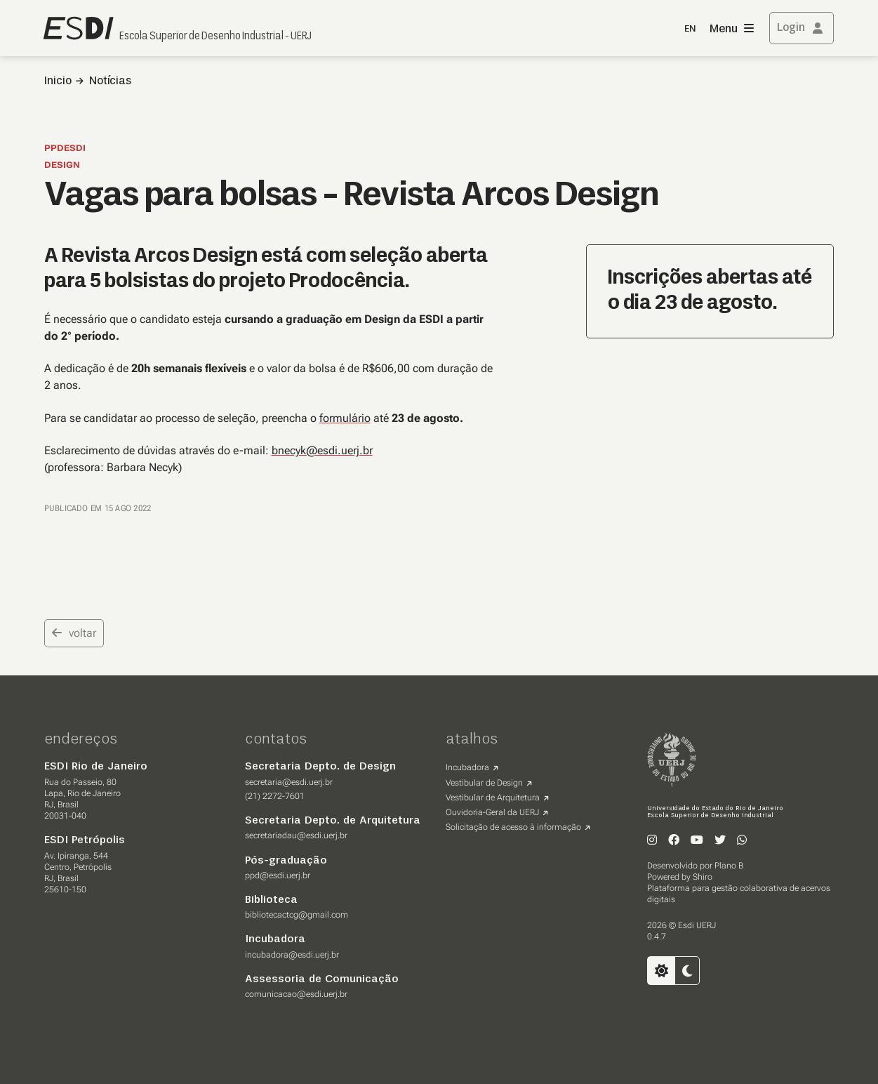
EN (690, 29)
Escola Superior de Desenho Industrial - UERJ (215, 36)
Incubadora (467, 767)
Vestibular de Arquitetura (493, 797)
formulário (345, 418)
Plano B (728, 866)
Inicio (58, 81)
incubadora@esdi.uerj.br (292, 955)
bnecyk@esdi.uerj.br (322, 450)
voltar (74, 633)
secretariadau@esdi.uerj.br (296, 835)
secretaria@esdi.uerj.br (289, 782)
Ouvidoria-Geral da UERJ (492, 812)
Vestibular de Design (484, 783)
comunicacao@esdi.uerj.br (296, 994)
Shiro (702, 877)
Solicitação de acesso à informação (513, 827)
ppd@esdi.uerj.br (277, 875)
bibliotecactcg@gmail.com (296, 915)
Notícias (110, 81)
